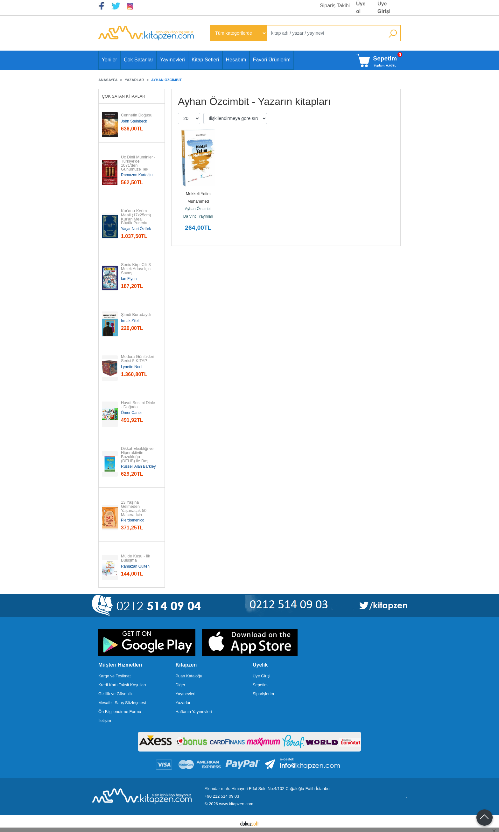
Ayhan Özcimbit (198, 208)
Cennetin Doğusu (136, 115)
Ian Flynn (129, 278)
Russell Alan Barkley (138, 466)
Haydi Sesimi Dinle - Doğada (138, 405)
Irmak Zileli (130, 320)
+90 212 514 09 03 (222, 796)
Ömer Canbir (132, 412)
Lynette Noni (131, 367)
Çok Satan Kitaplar (123, 96)
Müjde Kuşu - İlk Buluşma (136, 558)
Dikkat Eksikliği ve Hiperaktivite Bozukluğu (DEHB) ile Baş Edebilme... (138, 457)
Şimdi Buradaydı (136, 315)
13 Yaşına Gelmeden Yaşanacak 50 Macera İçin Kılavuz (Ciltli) (134, 510)
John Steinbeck (134, 121)
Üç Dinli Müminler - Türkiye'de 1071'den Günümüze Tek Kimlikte (138, 165)
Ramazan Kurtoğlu (136, 175)
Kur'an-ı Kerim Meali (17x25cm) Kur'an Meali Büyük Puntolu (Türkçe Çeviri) (136, 219)
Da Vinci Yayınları (198, 216)
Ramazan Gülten (135, 566)
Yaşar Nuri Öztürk (136, 229)
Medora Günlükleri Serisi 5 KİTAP (138, 359)
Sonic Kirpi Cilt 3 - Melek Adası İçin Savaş (137, 269)
